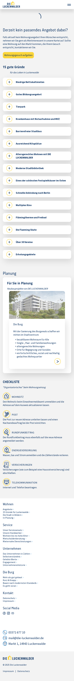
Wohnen (8, 504)
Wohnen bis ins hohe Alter (15, 535)
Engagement (9, 562)
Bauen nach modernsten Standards (20, 583)
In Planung (8, 517)
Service (7, 525)
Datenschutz (9, 598)
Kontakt (8, 593)
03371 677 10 (16, 632)
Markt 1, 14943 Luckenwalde (27, 644)
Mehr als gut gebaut (12, 577)
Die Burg (8, 572)
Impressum (8, 601)
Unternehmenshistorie (14, 565)
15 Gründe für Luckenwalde (16, 512)
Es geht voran (9, 585)
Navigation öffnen (69, 5)
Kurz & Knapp (9, 580)
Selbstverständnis (11, 556)
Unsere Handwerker (12, 532)
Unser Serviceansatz (12, 530)
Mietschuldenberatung (14, 538)
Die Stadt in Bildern (12, 514)
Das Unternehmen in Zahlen (16, 553)
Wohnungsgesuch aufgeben (18, 55)
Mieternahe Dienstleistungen (17, 541)
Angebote (7, 509)
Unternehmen (12, 549)
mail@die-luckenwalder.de (26, 638)
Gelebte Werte (10, 559)
